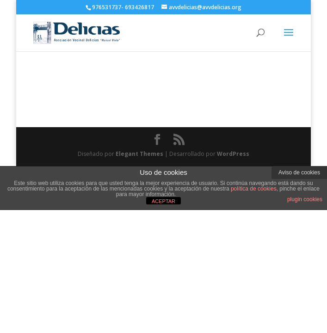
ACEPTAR (163, 201)
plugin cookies (304, 199)
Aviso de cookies (299, 172)
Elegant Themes (139, 154)
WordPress (233, 154)
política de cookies (254, 188)
